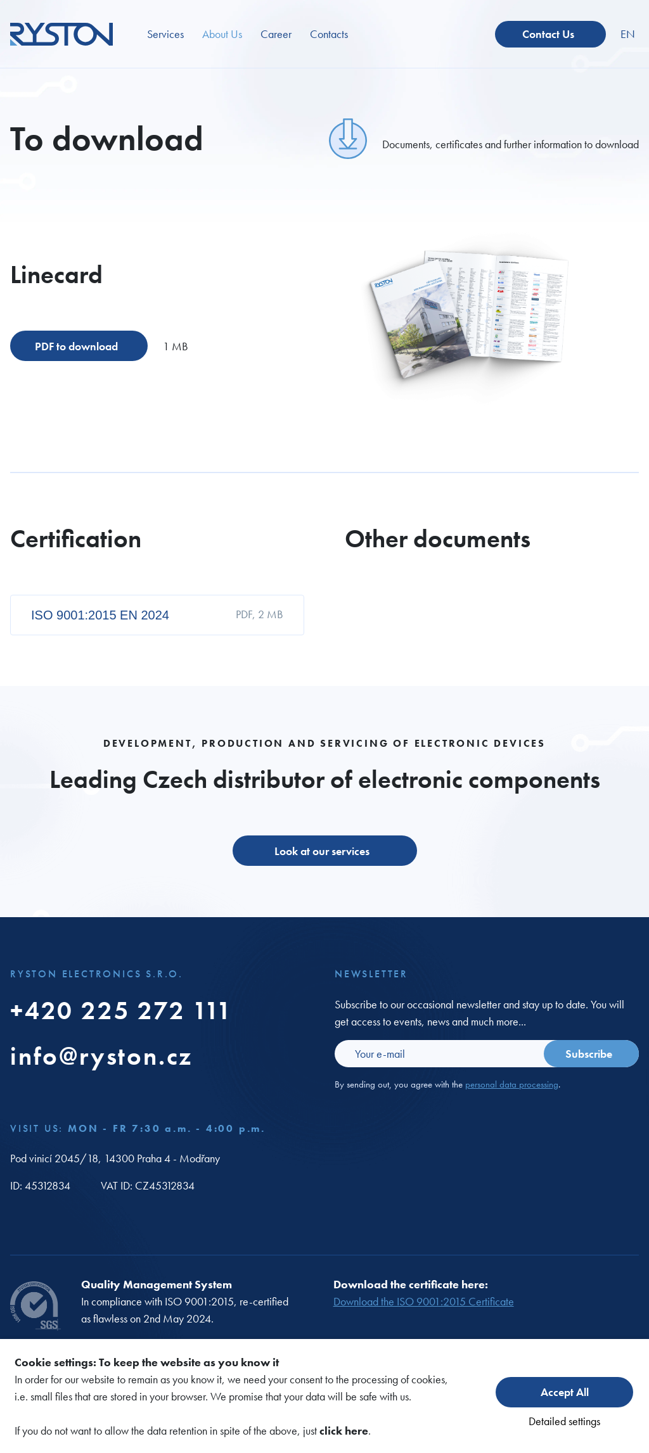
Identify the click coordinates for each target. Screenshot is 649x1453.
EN (627, 34)
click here (343, 1430)
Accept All (565, 1392)
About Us (222, 34)
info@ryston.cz (101, 1056)
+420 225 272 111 (121, 1010)
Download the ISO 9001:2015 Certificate (423, 1301)
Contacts (329, 34)
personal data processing (511, 1084)
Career (276, 34)
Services (165, 34)
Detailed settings (564, 1421)
